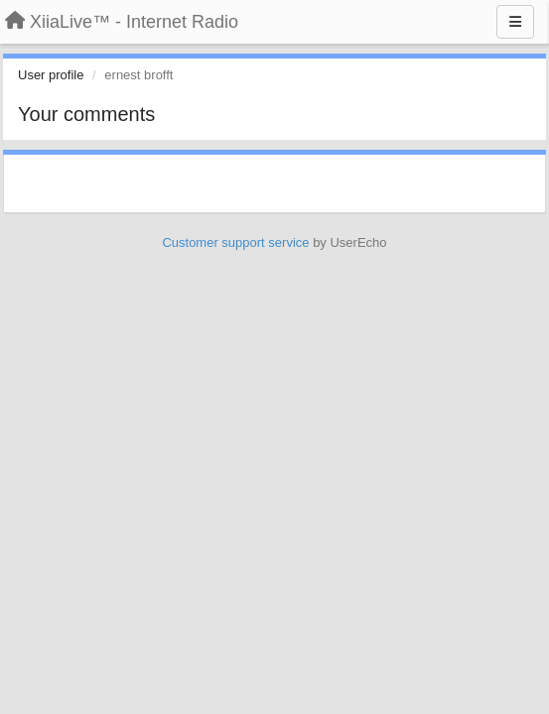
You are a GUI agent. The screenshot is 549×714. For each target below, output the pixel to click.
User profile (50, 74)
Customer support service (235, 242)
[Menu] (515, 22)
